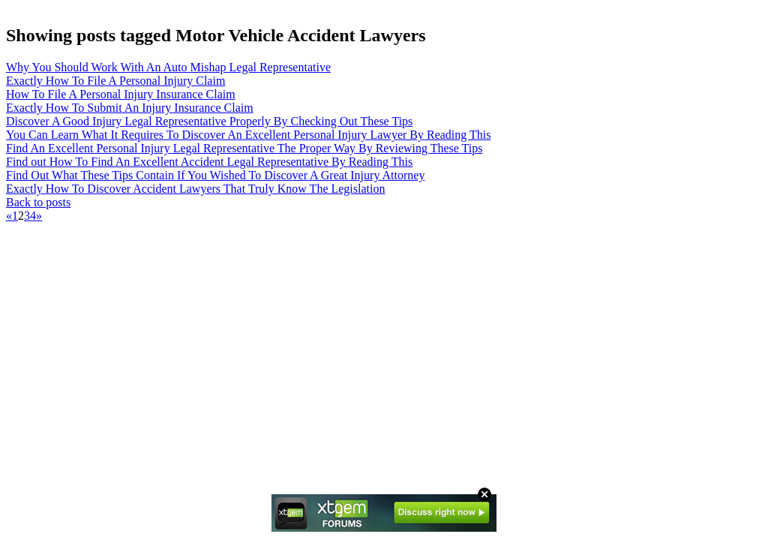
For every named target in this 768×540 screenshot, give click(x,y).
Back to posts (38, 202)
